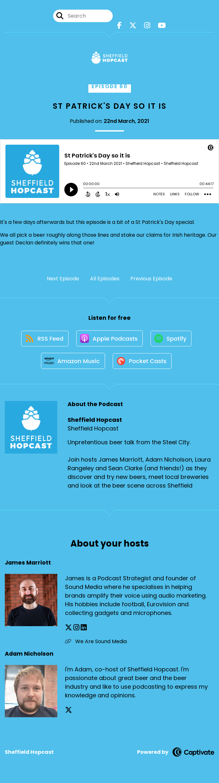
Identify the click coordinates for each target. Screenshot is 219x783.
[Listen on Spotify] (171, 339)
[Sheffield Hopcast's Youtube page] (162, 25)
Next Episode (63, 278)
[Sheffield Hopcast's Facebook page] (119, 25)
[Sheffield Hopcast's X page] (133, 25)
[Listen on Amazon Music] (72, 361)
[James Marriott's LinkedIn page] (84, 629)
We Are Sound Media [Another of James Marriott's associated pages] (96, 642)
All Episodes (104, 278)
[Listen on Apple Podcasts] (109, 338)
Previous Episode (151, 278)
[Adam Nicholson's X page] (68, 711)
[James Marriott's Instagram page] (76, 629)
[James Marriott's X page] (68, 629)
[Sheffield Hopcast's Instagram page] (147, 25)
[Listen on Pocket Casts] (143, 362)
